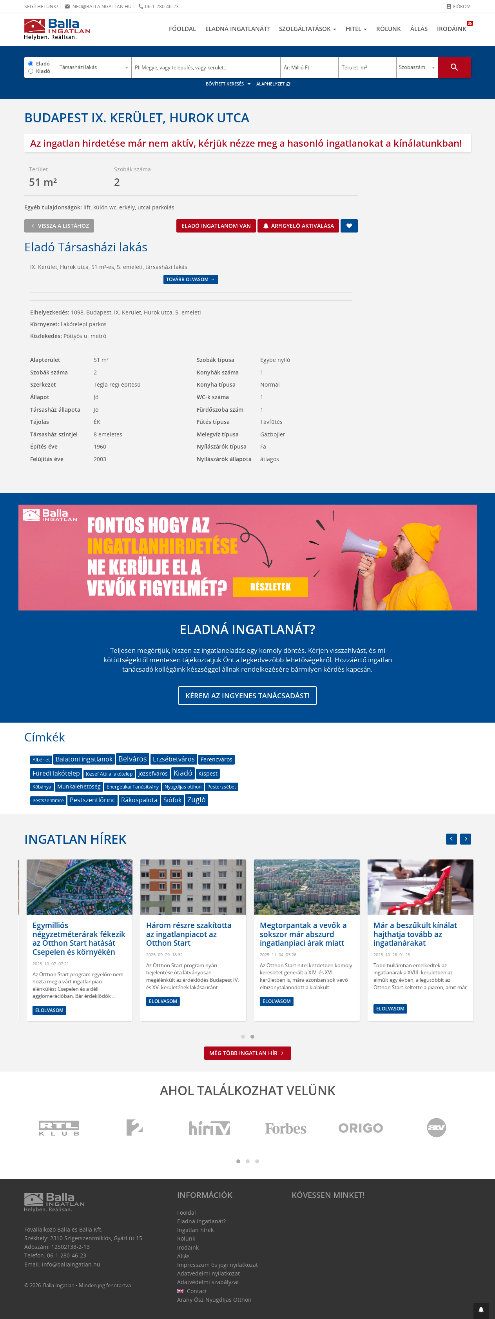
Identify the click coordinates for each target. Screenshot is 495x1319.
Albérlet (41, 759)
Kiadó (43, 70)
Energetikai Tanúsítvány (133, 786)
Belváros (132, 758)
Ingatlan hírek (75, 838)
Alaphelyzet (273, 84)
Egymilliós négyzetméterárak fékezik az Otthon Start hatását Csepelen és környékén (100, 938)
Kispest (208, 773)
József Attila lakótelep (109, 773)
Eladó (43, 63)
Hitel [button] (356, 29)
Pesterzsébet (221, 786)
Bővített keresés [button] (229, 84)
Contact (192, 1291)
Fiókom (458, 6)
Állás (419, 29)
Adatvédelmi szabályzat (208, 1282)
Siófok (172, 800)
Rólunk (388, 29)
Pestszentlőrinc (92, 800)
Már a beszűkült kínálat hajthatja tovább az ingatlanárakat (437, 934)
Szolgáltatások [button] (307, 29)
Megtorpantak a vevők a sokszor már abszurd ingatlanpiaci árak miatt (325, 934)
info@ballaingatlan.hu (98, 6)
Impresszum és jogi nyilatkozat (217, 1264)
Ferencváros (216, 759)
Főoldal (182, 29)
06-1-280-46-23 (158, 6)
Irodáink (454, 27)
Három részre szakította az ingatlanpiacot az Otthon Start (211, 934)
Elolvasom (71, 1010)
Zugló (196, 799)
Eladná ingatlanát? (237, 29)
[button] (481, 1311)
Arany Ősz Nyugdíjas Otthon (214, 1299)
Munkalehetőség (79, 786)
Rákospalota (139, 800)
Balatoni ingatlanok (84, 759)
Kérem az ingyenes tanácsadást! (247, 695)
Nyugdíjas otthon (183, 786)
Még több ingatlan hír (247, 1053)
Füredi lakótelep (56, 773)
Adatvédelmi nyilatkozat (208, 1273)
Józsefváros (153, 773)
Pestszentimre (48, 800)
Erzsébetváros (174, 759)
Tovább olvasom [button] (191, 279)
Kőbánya (42, 786)
